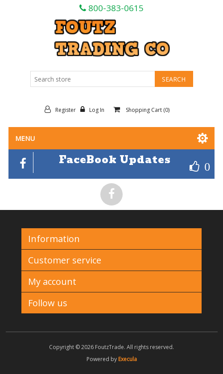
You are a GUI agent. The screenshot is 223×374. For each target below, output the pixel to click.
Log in (94, 110)
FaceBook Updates (115, 160)
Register (62, 110)
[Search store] (92, 79)
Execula (127, 359)
